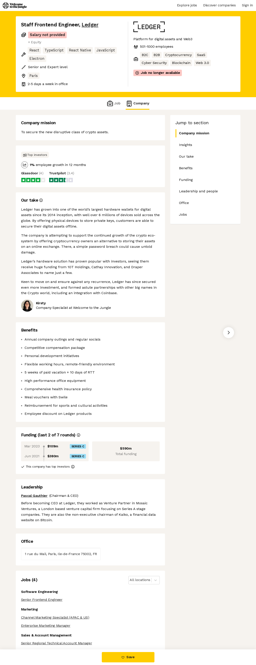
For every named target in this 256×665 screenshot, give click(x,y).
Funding (186, 180)
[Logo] (15, 5)
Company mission (192, 133)
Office (184, 203)
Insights (185, 145)
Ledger (90, 25)
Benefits (186, 168)
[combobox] (130, 580)
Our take (186, 156)
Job (113, 103)
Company (137, 103)
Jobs (183, 214)
